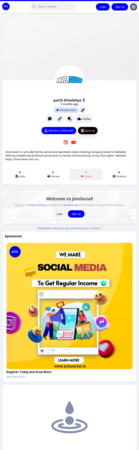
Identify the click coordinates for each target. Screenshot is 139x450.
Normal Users (66, 110)
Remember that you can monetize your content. (69, 228)
